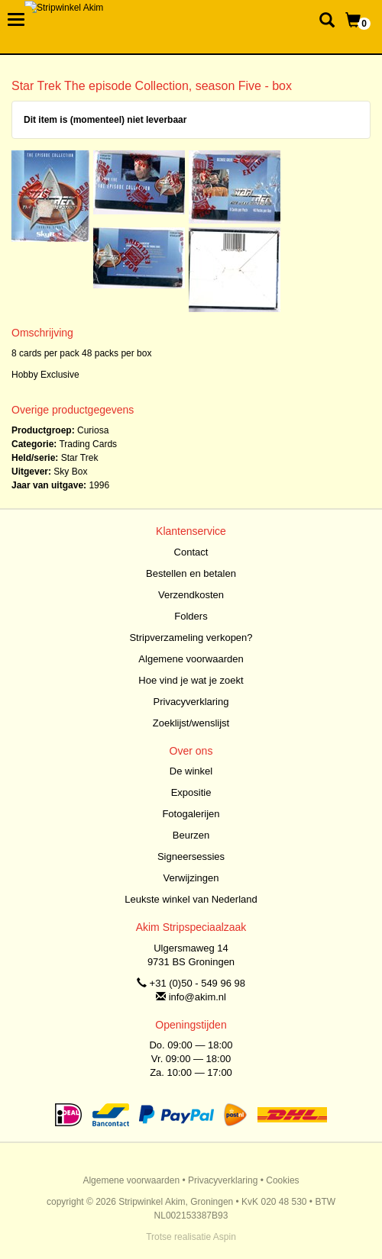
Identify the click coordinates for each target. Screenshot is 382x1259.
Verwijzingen (191, 878)
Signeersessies (191, 856)
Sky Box (70, 471)
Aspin (224, 1237)
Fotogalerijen (190, 813)
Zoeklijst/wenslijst (191, 723)
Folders (190, 616)
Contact (191, 552)
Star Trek (80, 457)
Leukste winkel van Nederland (191, 899)
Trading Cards (88, 444)
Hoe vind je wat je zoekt (190, 680)
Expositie (191, 792)
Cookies (282, 1180)
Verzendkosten (191, 595)
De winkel (191, 771)
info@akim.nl (197, 997)
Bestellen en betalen (191, 573)
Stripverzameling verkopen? (190, 637)
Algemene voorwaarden (190, 659)
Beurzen (191, 835)
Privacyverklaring (191, 701)
